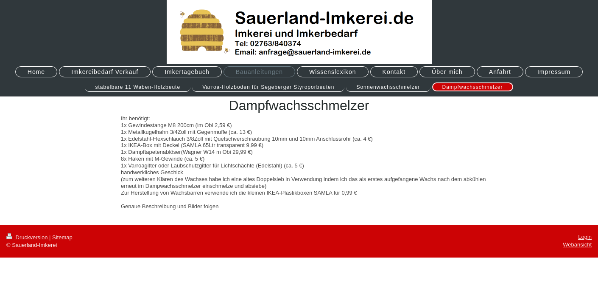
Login (585, 237)
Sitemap (62, 237)
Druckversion (27, 237)
